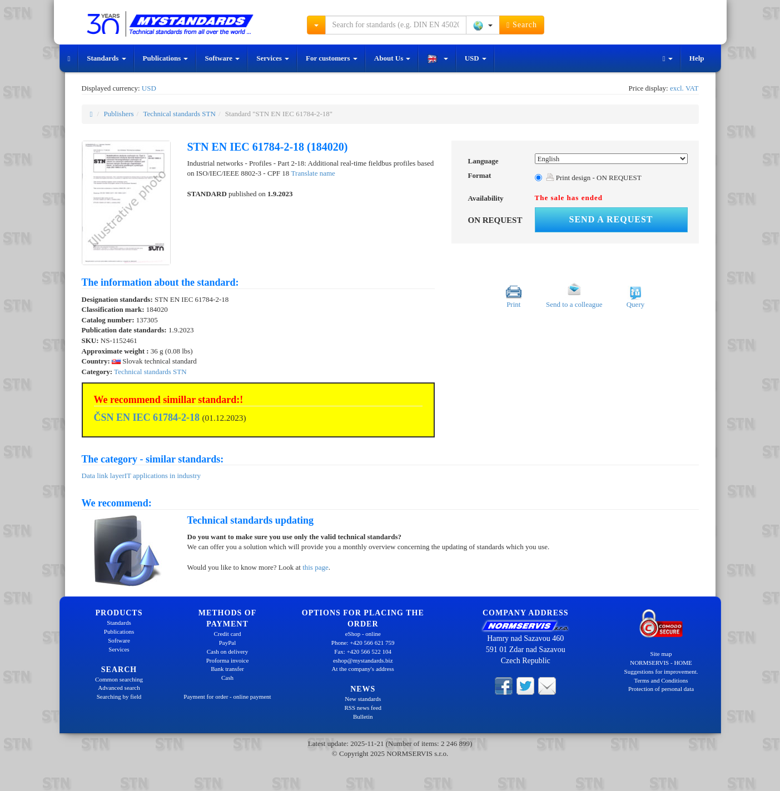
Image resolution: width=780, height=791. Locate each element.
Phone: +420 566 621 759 (363, 642)
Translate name (313, 173)
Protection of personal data (661, 688)
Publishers (118, 114)
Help (696, 58)
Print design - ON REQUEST (594, 177)
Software (222, 58)
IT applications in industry (163, 475)
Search (521, 25)
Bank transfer (227, 668)
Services (272, 58)
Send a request (611, 219)
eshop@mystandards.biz (363, 660)
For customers (331, 58)
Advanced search (119, 687)
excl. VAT (684, 88)
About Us (392, 58)
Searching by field (119, 696)
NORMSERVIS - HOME (661, 662)
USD (475, 58)
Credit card (227, 633)
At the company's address (363, 668)
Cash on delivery (228, 651)
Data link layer (103, 475)
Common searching (119, 679)
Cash (227, 677)
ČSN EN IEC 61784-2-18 (147, 417)
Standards (106, 58)
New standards (363, 698)
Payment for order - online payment (227, 696)
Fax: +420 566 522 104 (362, 651)
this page (315, 567)
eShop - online (363, 633)
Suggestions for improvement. (661, 671)
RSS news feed (362, 707)
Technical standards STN (179, 114)
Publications (165, 58)
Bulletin (362, 716)
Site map (661, 653)
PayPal (227, 642)
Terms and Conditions (661, 680)
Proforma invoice (227, 660)
